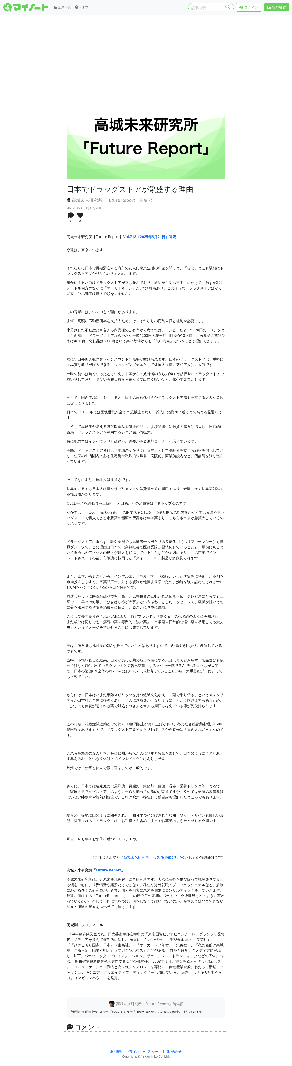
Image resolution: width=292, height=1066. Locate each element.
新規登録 (276, 7)
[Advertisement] (146, 54)
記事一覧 (62, 7)
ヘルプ (82, 7)
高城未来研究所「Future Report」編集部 (109, 200)
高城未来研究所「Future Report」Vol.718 (158, 857)
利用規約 (116, 1051)
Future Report (108, 870)
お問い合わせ (172, 1051)
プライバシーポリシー (142, 1051)
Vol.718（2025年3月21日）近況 (149, 236)
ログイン (248, 7)
